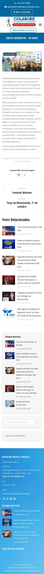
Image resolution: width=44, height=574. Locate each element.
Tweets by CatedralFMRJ (15, 435)
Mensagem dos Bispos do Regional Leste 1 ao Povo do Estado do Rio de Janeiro (29, 312)
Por (32, 158)
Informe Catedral (10, 54)
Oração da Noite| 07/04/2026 (23, 403)
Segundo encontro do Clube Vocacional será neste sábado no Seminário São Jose (29, 262)
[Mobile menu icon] (40, 24)
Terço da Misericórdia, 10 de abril (29, 229)
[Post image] (8, 230)
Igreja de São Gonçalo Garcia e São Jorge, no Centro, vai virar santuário (28, 279)
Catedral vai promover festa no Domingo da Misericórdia (29, 296)
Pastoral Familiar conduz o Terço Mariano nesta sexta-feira (29, 243)
